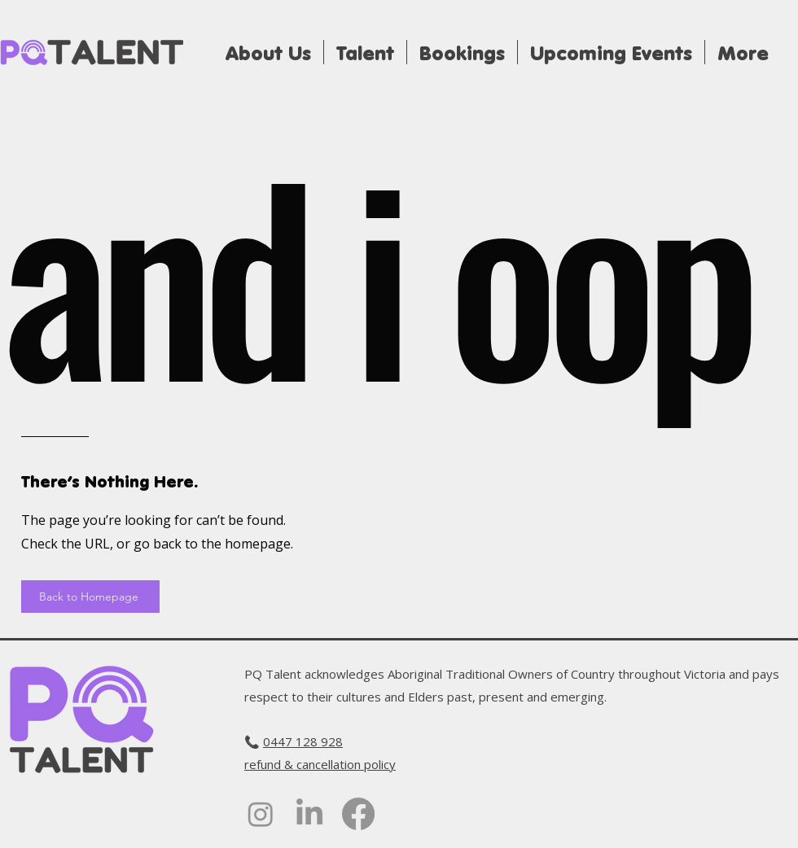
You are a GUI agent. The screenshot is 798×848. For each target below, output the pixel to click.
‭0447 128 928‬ (303, 741)
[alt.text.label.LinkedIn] (309, 814)
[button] (462, 52)
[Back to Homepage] (90, 596)
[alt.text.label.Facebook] (358, 814)
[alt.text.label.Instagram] (260, 814)
